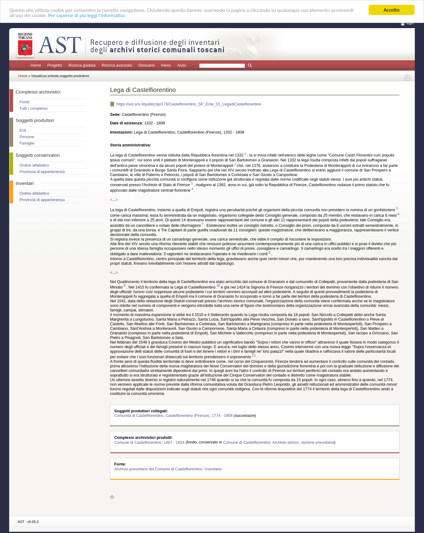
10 (218, 285)
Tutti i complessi (33, 108)
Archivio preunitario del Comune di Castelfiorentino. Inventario (168, 468)
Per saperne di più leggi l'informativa (86, 15)
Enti (23, 130)
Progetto (54, 65)
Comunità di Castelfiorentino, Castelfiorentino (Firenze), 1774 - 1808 (174, 415)
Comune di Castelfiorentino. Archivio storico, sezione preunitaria (278, 442)
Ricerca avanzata (117, 65)
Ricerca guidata (82, 65)
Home (36, 65)
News (166, 65)
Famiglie (27, 143)
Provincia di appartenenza (42, 171)
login (410, 23)
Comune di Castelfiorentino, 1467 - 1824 (150, 442)
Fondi (24, 102)
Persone (27, 136)
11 (254, 355)
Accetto (392, 10)
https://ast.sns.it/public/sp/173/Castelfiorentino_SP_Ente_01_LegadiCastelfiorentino (188, 104)
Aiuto (181, 65)
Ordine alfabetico (34, 165)
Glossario (146, 65)
